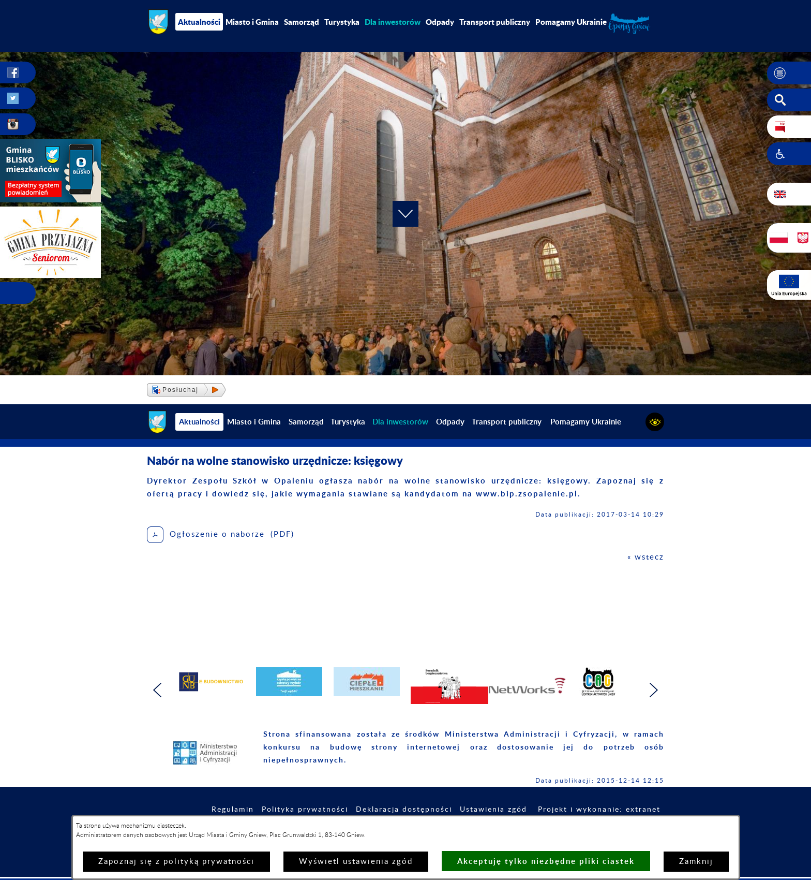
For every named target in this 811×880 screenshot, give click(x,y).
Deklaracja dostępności (404, 809)
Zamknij (696, 862)
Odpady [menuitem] (440, 21)
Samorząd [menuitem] (301, 21)
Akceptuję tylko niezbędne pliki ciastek (546, 861)
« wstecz (645, 557)
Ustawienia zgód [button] (493, 809)
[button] (789, 73)
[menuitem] (392, 22)
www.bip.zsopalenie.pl (527, 493)
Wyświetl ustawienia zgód (356, 862)
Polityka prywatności (305, 809)
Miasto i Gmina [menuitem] (252, 21)
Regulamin (233, 809)
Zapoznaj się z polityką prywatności (176, 862)
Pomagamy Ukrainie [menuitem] (571, 21)
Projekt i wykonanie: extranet (599, 809)
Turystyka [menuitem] (341, 21)
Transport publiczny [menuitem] (494, 21)
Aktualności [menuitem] (199, 21)
